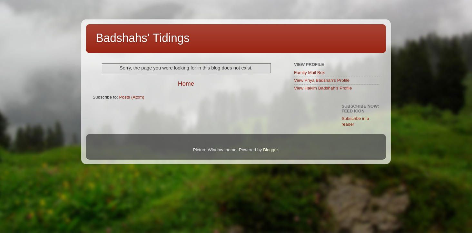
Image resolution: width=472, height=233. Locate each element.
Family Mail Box (309, 72)
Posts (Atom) (131, 97)
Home (186, 83)
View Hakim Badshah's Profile (323, 88)
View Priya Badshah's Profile (321, 80)
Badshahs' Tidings (143, 38)
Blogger (270, 149)
